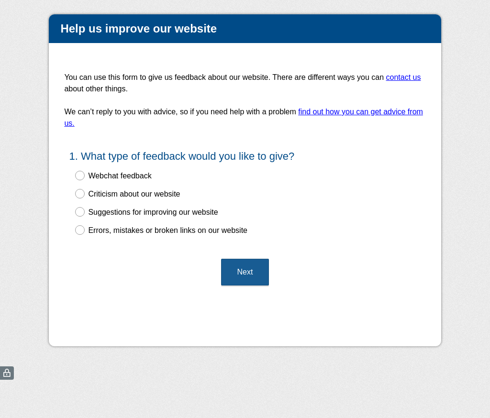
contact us (403, 77)
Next (245, 272)
